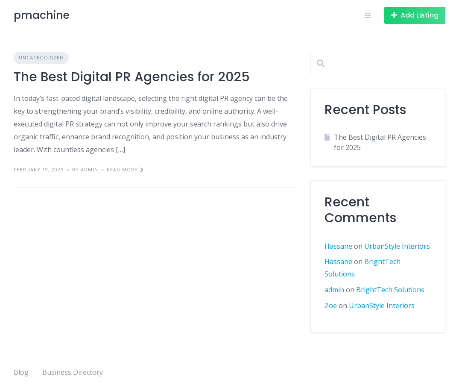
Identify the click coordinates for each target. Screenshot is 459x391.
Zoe (331, 305)
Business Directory (72, 372)
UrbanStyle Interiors (397, 246)
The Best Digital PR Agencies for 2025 (132, 77)
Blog (21, 372)
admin (334, 289)
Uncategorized (41, 57)
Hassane (338, 246)
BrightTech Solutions (390, 289)
